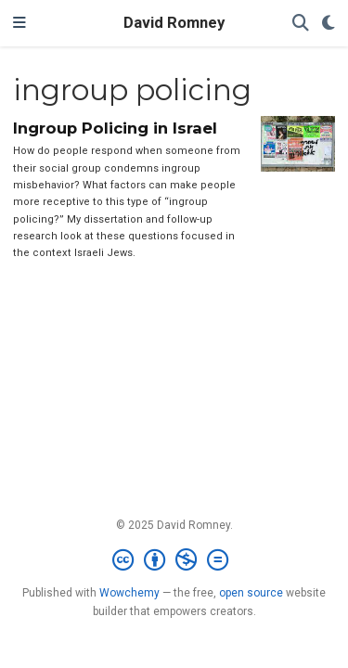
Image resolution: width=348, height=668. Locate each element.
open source (251, 592)
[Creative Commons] (174, 560)
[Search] (300, 23)
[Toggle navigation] (19, 23)
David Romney (174, 23)
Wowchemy (129, 592)
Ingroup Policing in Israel (115, 128)
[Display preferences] (328, 23)
